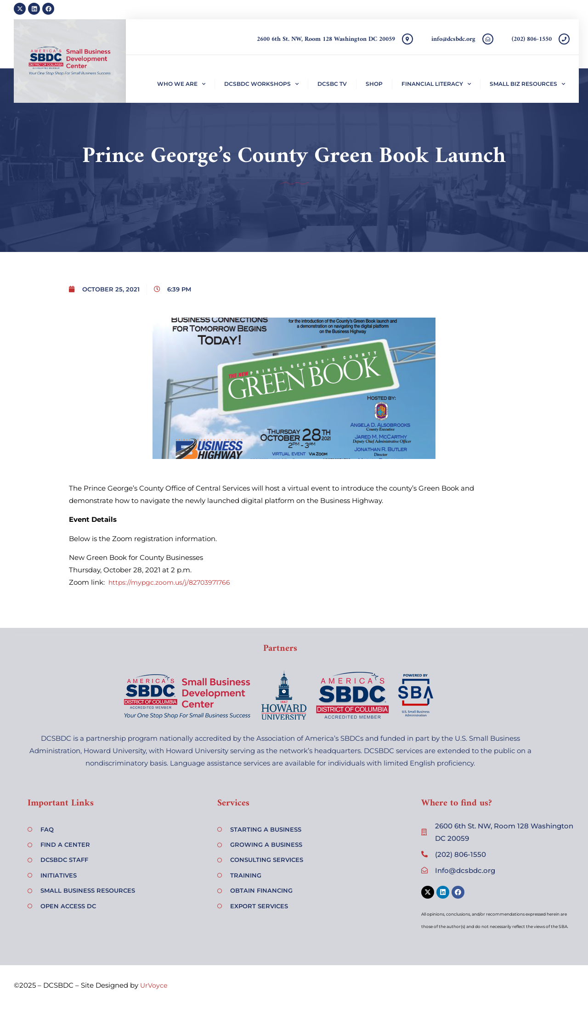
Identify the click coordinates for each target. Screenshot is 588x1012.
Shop (374, 83)
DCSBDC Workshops (261, 84)
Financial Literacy (436, 84)
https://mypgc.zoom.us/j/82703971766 (169, 582)
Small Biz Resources (527, 84)
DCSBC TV (332, 83)
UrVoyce (153, 985)
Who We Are (181, 84)
